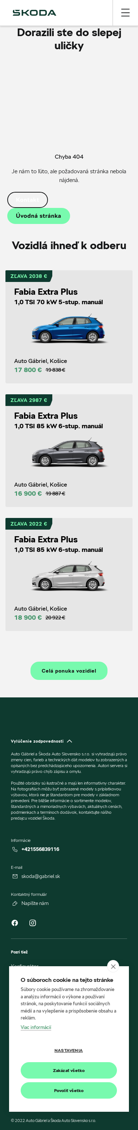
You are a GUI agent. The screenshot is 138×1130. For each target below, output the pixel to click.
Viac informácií (36, 1027)
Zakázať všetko (69, 1070)
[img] (34, 12)
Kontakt (27, 199)
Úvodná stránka (38, 215)
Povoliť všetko (69, 1090)
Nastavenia (68, 1050)
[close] (113, 966)
